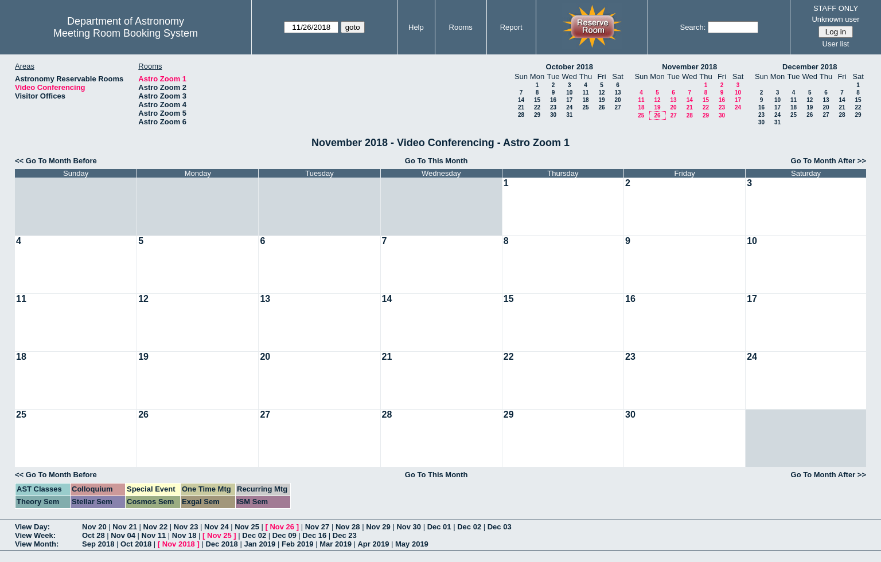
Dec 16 (314, 535)
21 (521, 107)
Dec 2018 (221, 544)
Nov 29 (378, 526)
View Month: (37, 544)
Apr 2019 (373, 544)
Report (511, 27)
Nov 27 (317, 526)
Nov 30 (408, 526)
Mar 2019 (335, 544)
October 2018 (569, 66)
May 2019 (411, 544)
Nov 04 (123, 535)
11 (585, 92)
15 (537, 100)
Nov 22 (155, 526)
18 (585, 100)
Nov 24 (216, 526)
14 (521, 100)
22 (537, 107)
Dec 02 (469, 526)
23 (553, 107)
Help (416, 27)
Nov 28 (348, 526)
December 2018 (809, 66)
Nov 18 (184, 535)
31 (569, 115)
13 (617, 92)
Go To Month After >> (828, 160)
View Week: (35, 535)
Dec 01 (439, 526)
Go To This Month (436, 160)
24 (569, 107)
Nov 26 (282, 526)
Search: (692, 27)
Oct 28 (93, 535)
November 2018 (689, 66)
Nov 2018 (178, 544)
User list (835, 44)
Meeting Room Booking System (125, 33)
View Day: (32, 526)
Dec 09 (284, 535)
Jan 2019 (259, 544)
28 (521, 115)
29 (537, 115)
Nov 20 (94, 526)
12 (601, 92)
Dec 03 (500, 526)
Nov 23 (186, 526)
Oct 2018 (135, 544)
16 (553, 100)
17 (569, 100)
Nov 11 (154, 535)
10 (569, 92)
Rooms (461, 27)
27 (617, 107)
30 (553, 115)
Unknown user (835, 19)
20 (617, 100)
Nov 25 (247, 526)
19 (601, 100)
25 (585, 107)
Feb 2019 (298, 544)
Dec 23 (345, 535)
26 (601, 107)
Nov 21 (124, 526)
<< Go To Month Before (56, 160)
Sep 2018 (98, 544)
